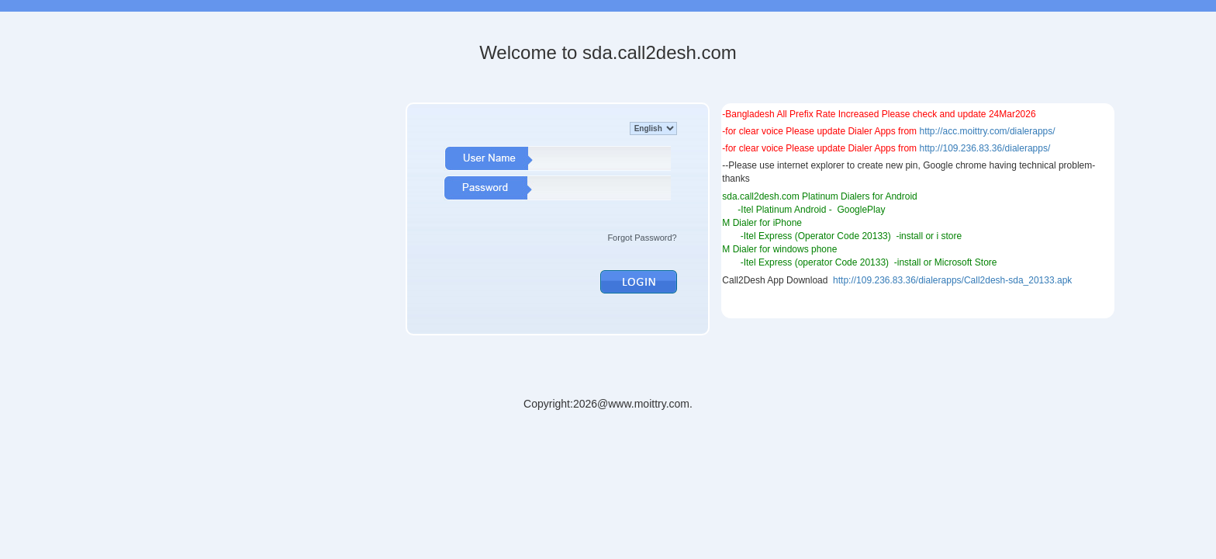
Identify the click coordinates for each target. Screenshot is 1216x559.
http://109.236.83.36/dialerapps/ (984, 148)
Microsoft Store (965, 262)
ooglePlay (865, 209)
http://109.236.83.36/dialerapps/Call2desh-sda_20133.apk (952, 280)
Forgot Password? (641, 237)
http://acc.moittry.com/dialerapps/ (987, 131)
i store (949, 236)
